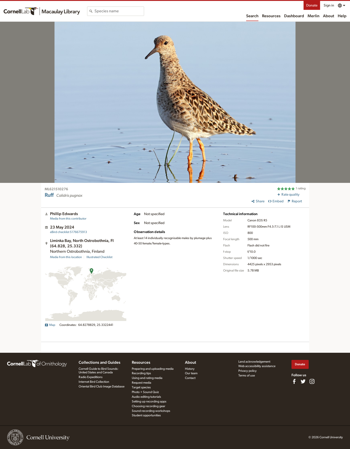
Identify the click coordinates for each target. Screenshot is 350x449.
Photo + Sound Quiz (145, 392)
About (328, 16)
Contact (190, 378)
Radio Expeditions (91, 377)
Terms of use (246, 375)
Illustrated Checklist (99, 257)
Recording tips (141, 373)
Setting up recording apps (149, 401)
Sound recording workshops (151, 411)
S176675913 (68, 232)
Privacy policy (247, 370)
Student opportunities (146, 415)
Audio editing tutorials (146, 396)
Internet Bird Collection (94, 381)
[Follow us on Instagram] (312, 381)
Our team (191, 373)
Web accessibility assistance (256, 366)
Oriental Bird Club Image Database (101, 386)
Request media (141, 382)
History (190, 368)
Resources (271, 16)
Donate (311, 5)
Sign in (329, 5)
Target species (141, 387)
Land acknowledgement (254, 361)
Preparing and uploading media (153, 368)
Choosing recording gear (148, 406)
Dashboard (294, 16)
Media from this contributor (68, 218)
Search (252, 16)
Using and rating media (147, 378)
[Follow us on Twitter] (303, 381)
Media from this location (66, 257)
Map (50, 325)
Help (342, 16)
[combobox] (119, 11)
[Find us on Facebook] (294, 381)
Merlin (313, 16)
